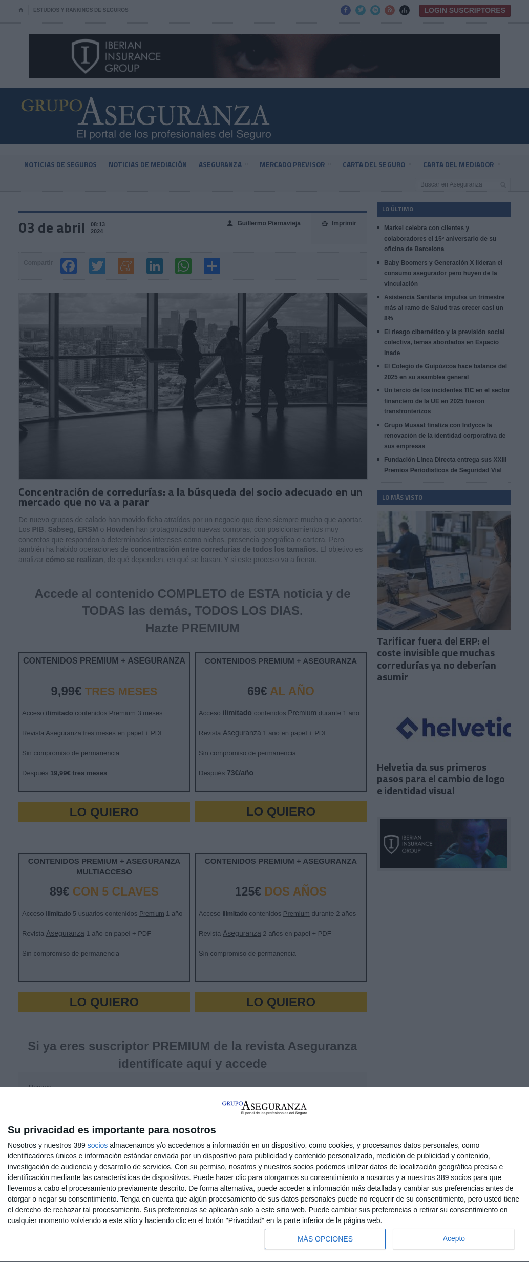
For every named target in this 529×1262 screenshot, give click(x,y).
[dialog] (264, 1174)
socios (98, 1145)
